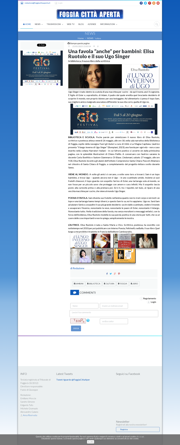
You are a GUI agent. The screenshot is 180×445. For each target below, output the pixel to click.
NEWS (39, 24)
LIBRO (134, 283)
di (71, 268)
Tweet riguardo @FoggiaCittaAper (73, 379)
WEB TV (71, 24)
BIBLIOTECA (93, 283)
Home (81, 38)
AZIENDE (92, 24)
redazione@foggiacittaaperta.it (35, 3)
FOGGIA (122, 283)
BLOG (81, 24)
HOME (27, 24)
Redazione (79, 268)
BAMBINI (79, 283)
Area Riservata (28, 415)
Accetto (91, 442)
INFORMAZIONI (108, 24)
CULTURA (109, 283)
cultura (98, 38)
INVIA (76, 328)
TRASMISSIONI (55, 24)
